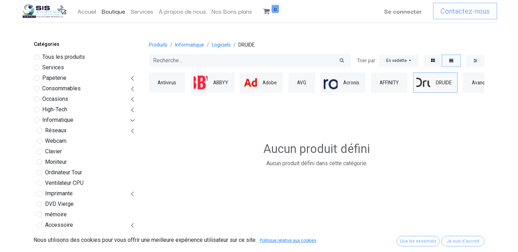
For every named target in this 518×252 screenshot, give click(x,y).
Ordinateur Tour (63, 172)
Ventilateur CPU (64, 183)
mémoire (56, 214)
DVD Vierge (59, 204)
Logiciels (56, 235)
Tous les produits (63, 57)
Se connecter (403, 11)
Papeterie (54, 78)
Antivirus (58, 246)
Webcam (55, 141)
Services (53, 67)
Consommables (61, 88)
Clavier (53, 151)
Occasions (55, 99)
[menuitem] (87, 11)
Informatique (57, 120)
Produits (158, 45)
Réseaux (55, 130)
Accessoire (59, 225)
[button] (398, 61)
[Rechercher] (341, 60)
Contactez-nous (465, 11)
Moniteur (56, 162)
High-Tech (54, 109)
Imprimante (59, 193)
